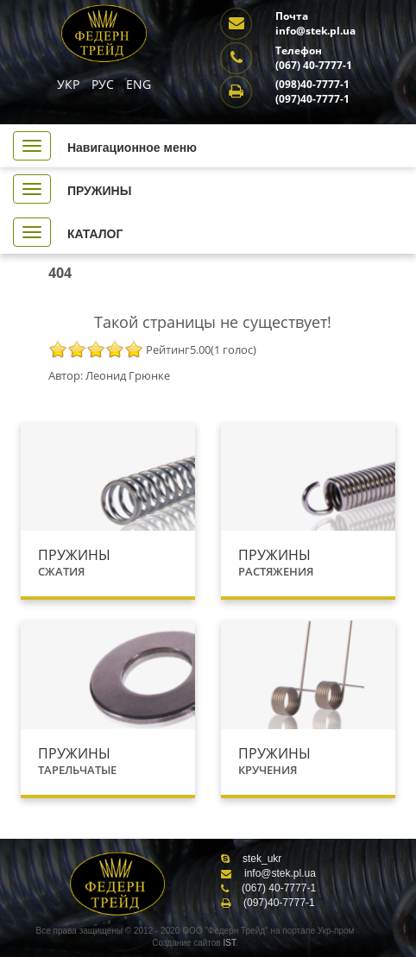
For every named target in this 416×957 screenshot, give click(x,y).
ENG (138, 84)
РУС (104, 84)
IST (229, 943)
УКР (70, 84)
